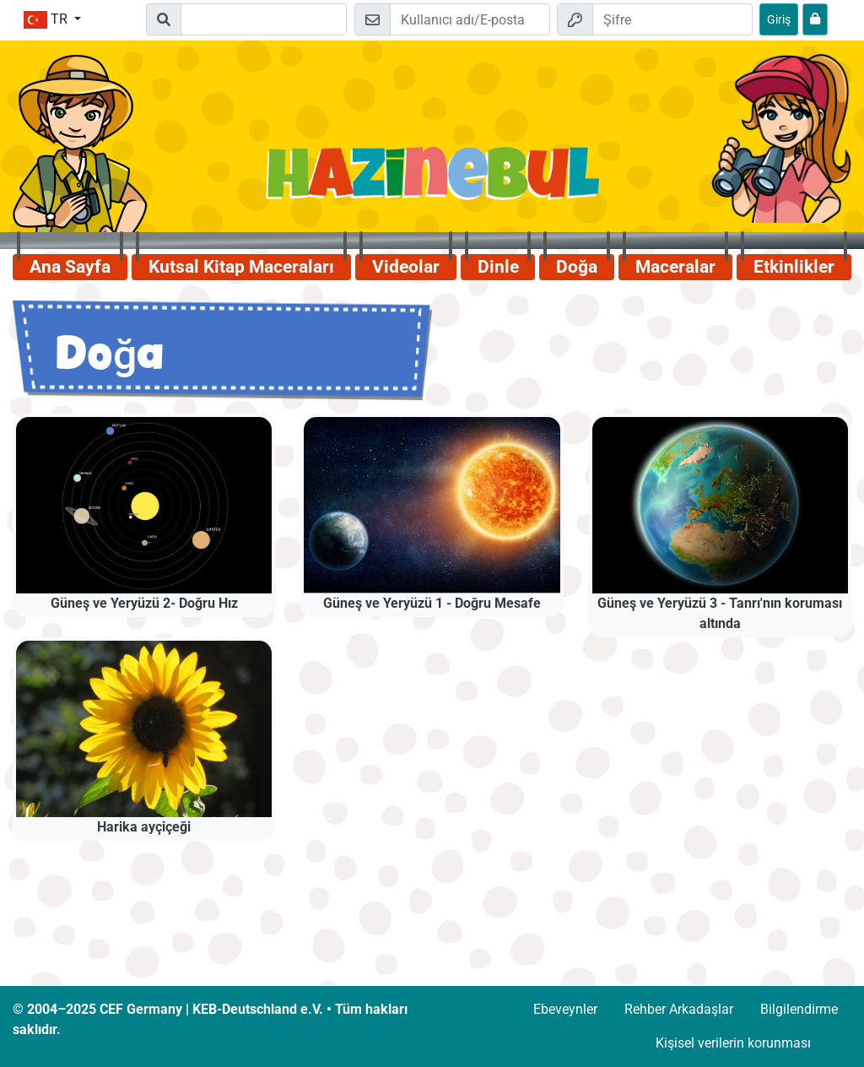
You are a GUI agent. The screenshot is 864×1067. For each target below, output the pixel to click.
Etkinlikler (793, 267)
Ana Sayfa (70, 267)
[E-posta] (470, 19)
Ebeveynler (565, 1009)
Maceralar (675, 267)
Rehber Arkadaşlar (678, 1009)
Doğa (576, 267)
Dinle (498, 267)
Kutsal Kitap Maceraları (241, 267)
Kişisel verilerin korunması (733, 1043)
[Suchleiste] (263, 19)
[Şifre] (672, 19)
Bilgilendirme (799, 1009)
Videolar (406, 267)
